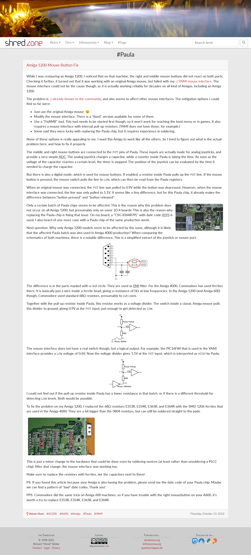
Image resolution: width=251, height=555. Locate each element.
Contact (37, 547)
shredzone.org (152, 540)
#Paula (87, 513)
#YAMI (98, 513)
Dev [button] (68, 42)
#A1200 (52, 513)
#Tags (122, 42)
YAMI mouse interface (195, 81)
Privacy (56, 547)
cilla (107, 546)
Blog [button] (107, 42)
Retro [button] (54, 42)
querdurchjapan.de (152, 547)
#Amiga (75, 513)
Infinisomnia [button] (88, 42)
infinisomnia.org (152, 544)
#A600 (64, 513)
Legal (46, 547)
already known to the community (77, 99)
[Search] (215, 42)
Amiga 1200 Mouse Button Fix (52, 65)
